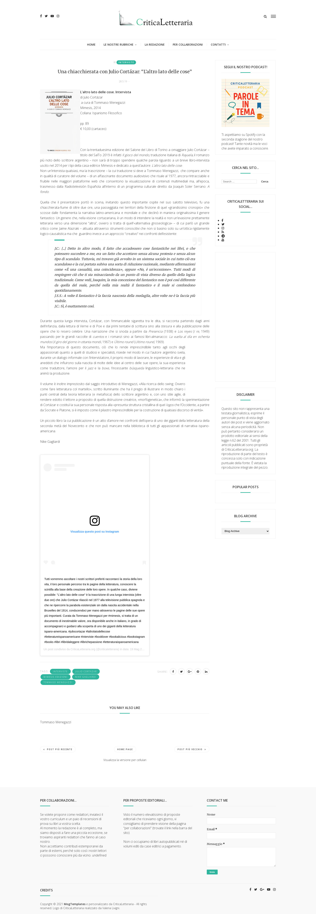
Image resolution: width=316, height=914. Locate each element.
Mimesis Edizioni (56, 676)
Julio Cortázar (86, 671)
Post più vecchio (192, 749)
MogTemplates (74, 904)
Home (91, 44)
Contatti (218, 44)
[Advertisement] (245, 316)
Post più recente (57, 749)
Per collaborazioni (188, 44)
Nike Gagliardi (85, 676)
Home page (125, 749)
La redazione (155, 44)
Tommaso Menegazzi (58, 682)
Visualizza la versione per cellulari (124, 760)
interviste (126, 62)
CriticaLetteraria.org (83, 649)
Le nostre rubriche (118, 44)
